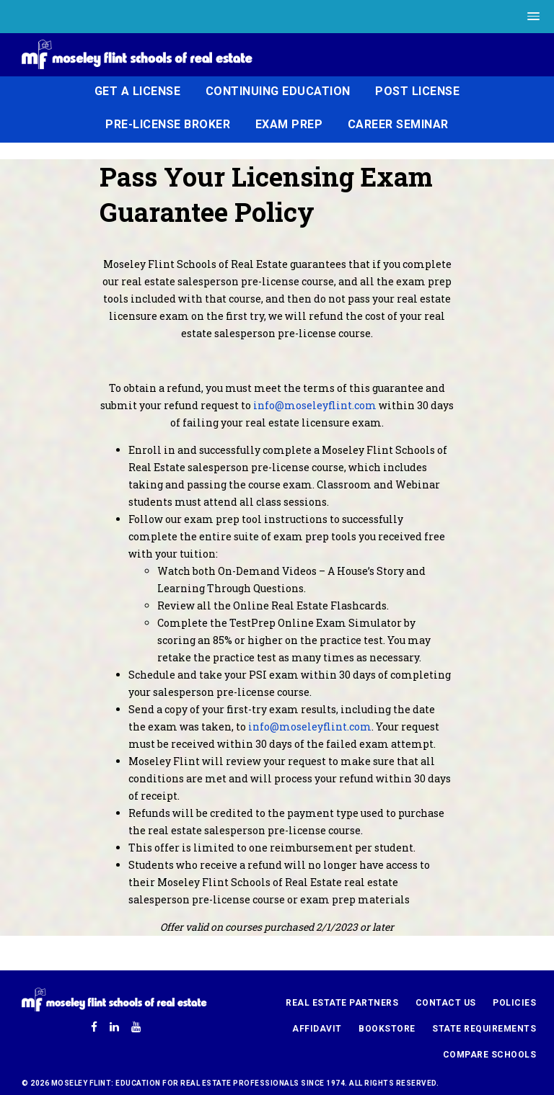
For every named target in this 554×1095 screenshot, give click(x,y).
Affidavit (317, 1029)
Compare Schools (490, 1055)
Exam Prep (289, 124)
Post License (417, 91)
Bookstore (387, 1029)
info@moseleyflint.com (315, 405)
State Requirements (484, 1029)
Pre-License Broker (167, 124)
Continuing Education (278, 91)
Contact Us (446, 1003)
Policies (514, 1003)
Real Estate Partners (342, 1003)
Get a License (137, 91)
